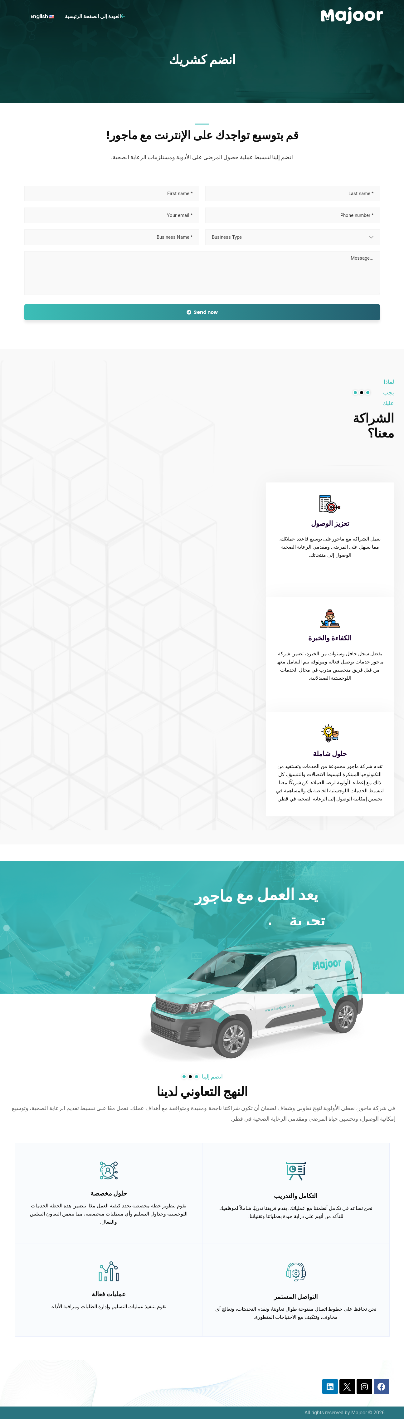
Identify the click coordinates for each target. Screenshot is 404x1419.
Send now (202, 312)
